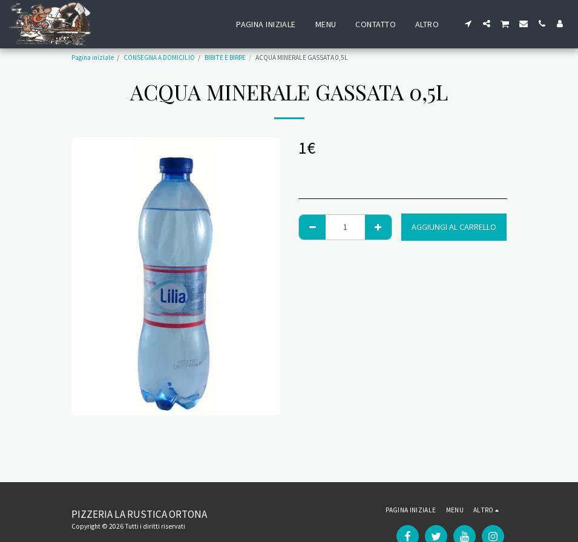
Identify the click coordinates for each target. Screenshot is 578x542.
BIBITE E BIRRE (225, 57)
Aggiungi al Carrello (454, 226)
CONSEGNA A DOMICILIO (159, 57)
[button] (468, 23)
